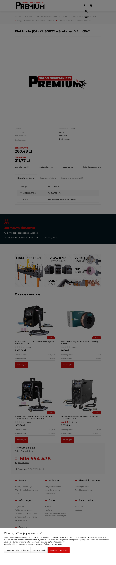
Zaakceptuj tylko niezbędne (17, 550)
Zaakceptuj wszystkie (59, 550)
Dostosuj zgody (39, 550)
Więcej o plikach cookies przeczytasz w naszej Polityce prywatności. (33, 544)
